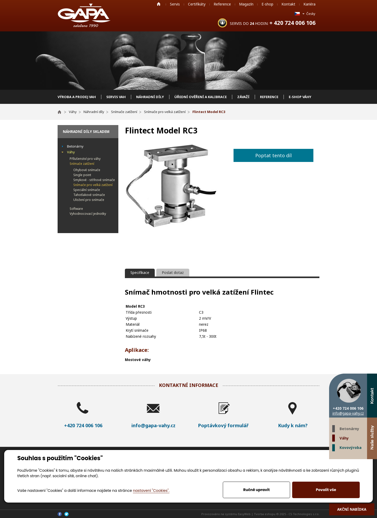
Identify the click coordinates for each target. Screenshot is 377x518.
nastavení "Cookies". (151, 490)
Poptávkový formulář (223, 425)
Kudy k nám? (293, 425)
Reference (222, 4)
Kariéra (309, 4)
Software (76, 208)
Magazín (246, 4)
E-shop (267, 4)
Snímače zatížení (82, 163)
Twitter (362, 464)
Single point (82, 175)
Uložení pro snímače (88, 200)
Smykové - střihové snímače (94, 180)
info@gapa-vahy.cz (348, 413)
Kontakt (288, 4)
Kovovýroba (351, 447)
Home (158, 4)
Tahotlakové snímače (89, 195)
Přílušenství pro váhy (85, 158)
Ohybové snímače (86, 170)
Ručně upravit (256, 489)
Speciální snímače (86, 190)
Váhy (344, 438)
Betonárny (349, 428)
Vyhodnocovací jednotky (88, 213)
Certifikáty (197, 4)
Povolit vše (326, 489)
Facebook (372, 464)
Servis (175, 4)
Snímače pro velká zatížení (93, 185)
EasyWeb (244, 514)
